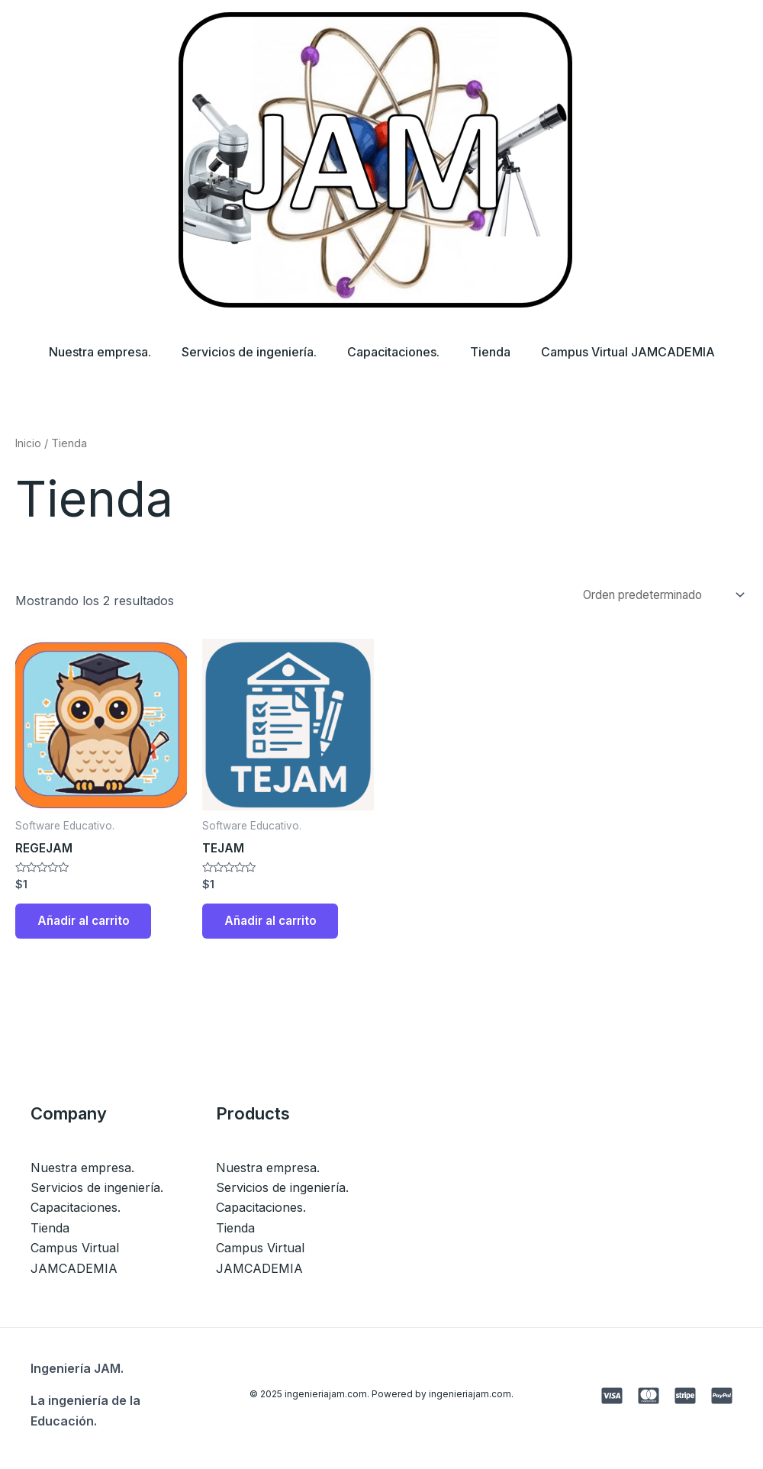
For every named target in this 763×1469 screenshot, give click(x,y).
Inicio (28, 443)
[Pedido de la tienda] (651, 596)
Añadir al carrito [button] (89, 925)
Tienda (496, 351)
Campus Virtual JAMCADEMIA (640, 351)
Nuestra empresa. (88, 351)
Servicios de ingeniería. (243, 351)
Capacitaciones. (393, 351)
